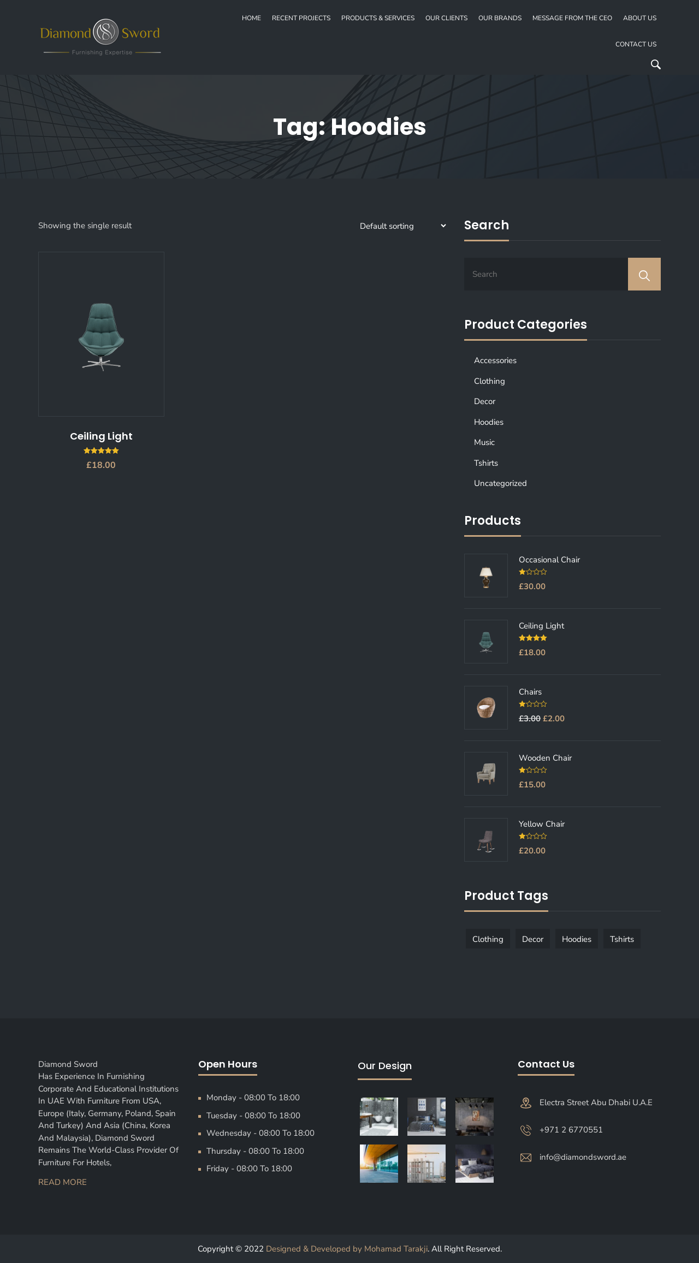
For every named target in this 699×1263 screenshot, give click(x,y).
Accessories (495, 360)
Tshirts (486, 463)
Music (484, 442)
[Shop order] (401, 225)
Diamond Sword (71, 1064)
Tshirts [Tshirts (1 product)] (622, 939)
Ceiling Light (101, 436)
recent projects (301, 18)
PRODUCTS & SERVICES (377, 18)
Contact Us (635, 44)
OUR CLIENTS (446, 18)
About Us (639, 18)
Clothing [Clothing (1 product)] (487, 939)
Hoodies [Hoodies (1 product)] (576, 939)
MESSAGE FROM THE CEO (572, 18)
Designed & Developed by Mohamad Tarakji (347, 1248)
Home (251, 18)
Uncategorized (500, 483)
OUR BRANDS (500, 18)
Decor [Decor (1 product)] (532, 939)
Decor (484, 401)
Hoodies (488, 422)
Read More (62, 1182)
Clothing (489, 381)
